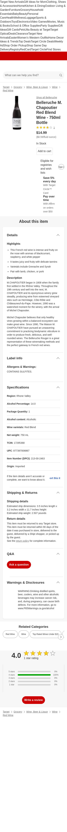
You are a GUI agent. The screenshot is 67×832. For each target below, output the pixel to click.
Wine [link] (23, 634)
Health (10, 17)
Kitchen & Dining (35, 5)
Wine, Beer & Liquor (37, 87)
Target (6, 87)
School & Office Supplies (25, 25)
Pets (22, 29)
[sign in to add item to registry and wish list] (61, 167)
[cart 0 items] (60, 66)
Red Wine (8, 90)
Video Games (38, 21)
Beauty (23, 13)
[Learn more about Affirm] (50, 204)
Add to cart (44, 151)
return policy (22, 540)
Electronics (23, 21)
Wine (55, 87)
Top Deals (25, 41)
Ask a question (19, 564)
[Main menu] (7, 66)
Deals (12, 33)
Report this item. (55, 478)
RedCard (25, 49)
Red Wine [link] (10, 634)
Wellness (19, 17)
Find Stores (54, 49)
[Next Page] (61, 637)
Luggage (30, 17)
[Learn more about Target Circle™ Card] (50, 185)
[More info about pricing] (60, 134)
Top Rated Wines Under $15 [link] (46, 634)
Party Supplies (49, 25)
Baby (16, 13)
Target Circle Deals (42, 41)
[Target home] (33, 65)
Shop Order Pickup (15, 45)
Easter (13, 37)
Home (21, 5)
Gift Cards (13, 29)
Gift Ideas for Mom (35, 1)
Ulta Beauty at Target (37, 29)
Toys (14, 21)
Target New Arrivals (12, 1)
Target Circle (39, 49)
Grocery (25, 9)
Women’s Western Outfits (32, 37)
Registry (15, 49)
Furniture (14, 9)
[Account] (51, 66)
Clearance (22, 33)
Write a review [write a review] (33, 700)
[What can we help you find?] (33, 75)
